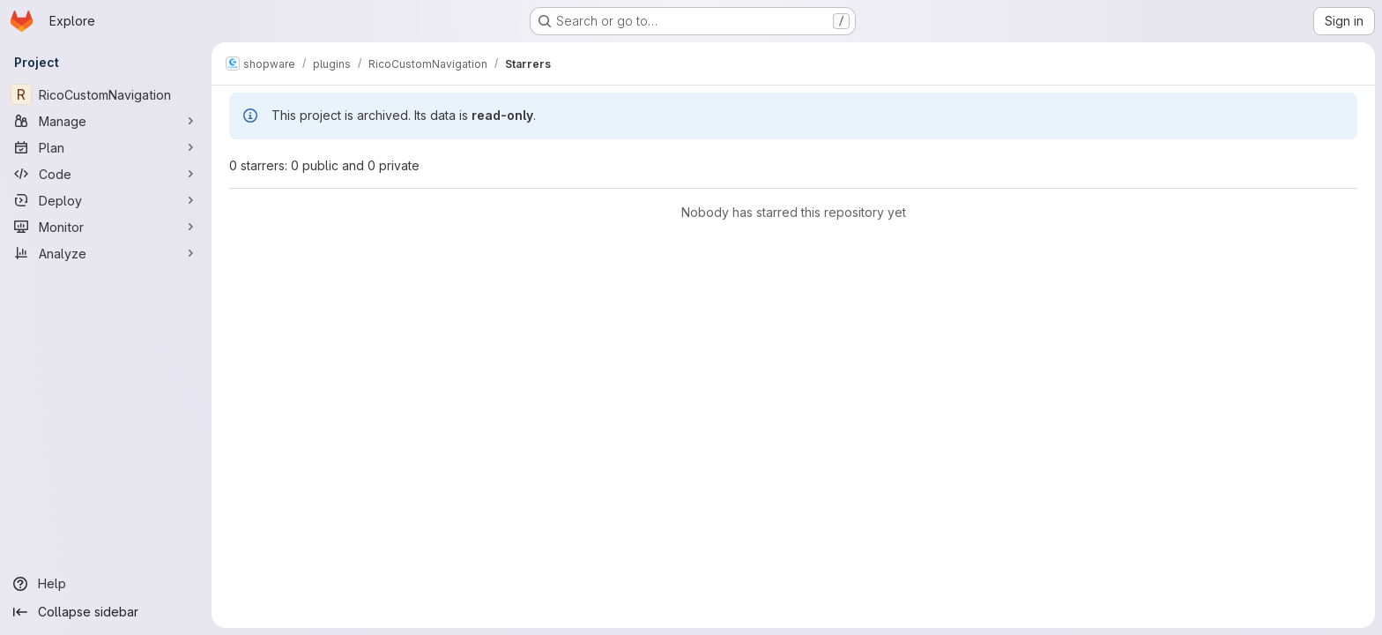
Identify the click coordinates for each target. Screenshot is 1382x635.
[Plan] (105, 147)
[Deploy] (105, 200)
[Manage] (105, 120)
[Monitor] (105, 226)
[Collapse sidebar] (105, 612)
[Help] (105, 584)
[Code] (105, 173)
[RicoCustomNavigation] (105, 94)
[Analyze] (105, 253)
